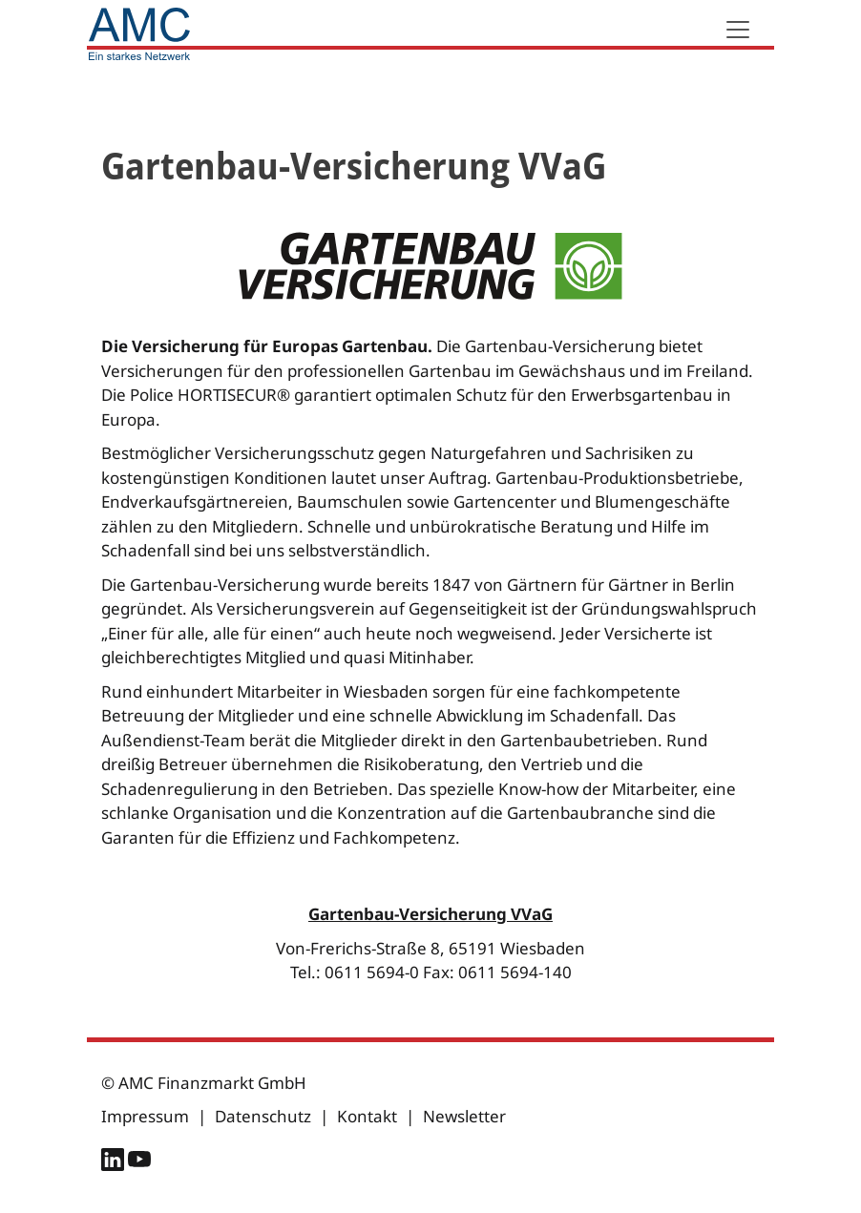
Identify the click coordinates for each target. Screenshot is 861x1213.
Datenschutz (263, 1116)
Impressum (145, 1116)
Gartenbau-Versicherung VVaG (430, 914)
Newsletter (464, 1116)
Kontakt (367, 1116)
